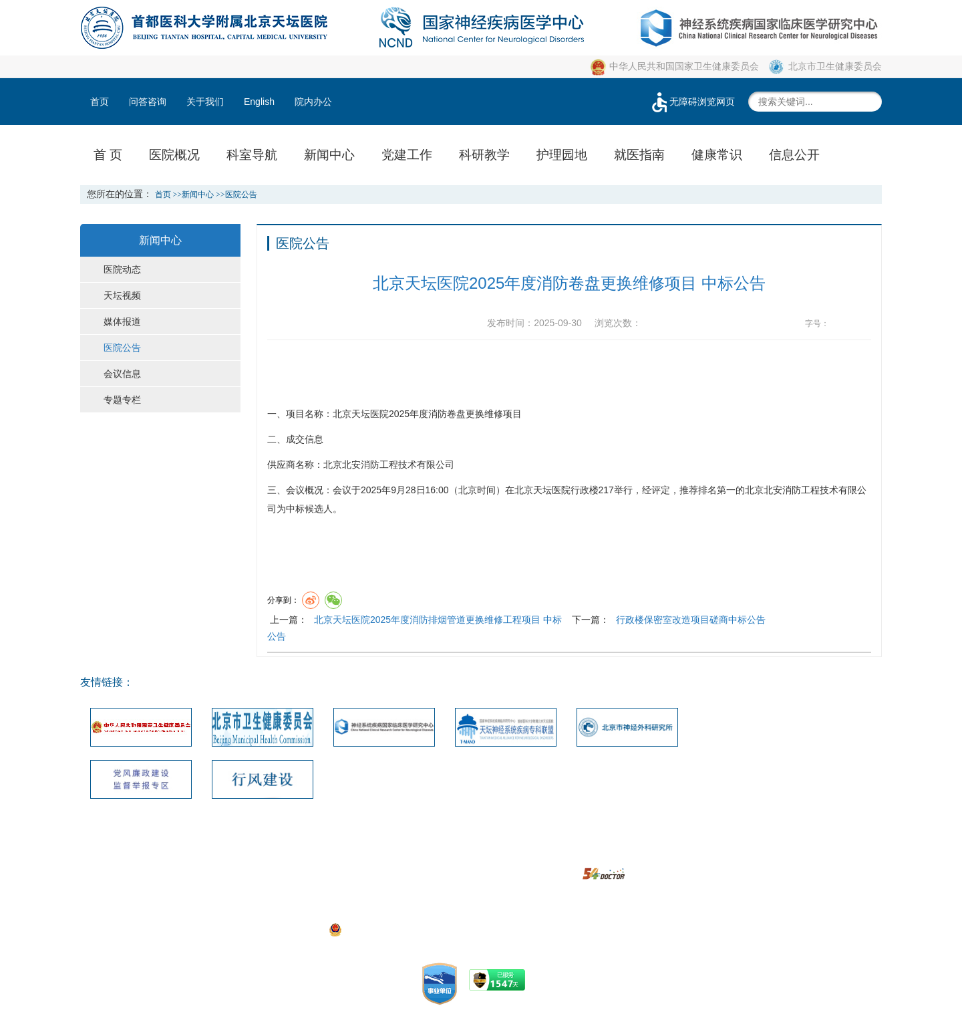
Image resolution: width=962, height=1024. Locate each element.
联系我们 (348, 854)
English (259, 101)
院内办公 (313, 101)
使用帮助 (560, 854)
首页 (99, 101)
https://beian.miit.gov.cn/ (583, 929)
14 (863, 323)
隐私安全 (614, 854)
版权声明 (507, 854)
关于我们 (205, 101)
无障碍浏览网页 (692, 101)
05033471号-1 (374, 910)
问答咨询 (147, 101)
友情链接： (107, 682)
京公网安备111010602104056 (398, 929)
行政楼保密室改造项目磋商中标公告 (691, 619)
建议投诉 (454, 854)
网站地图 (401, 854)
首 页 (108, 155)
